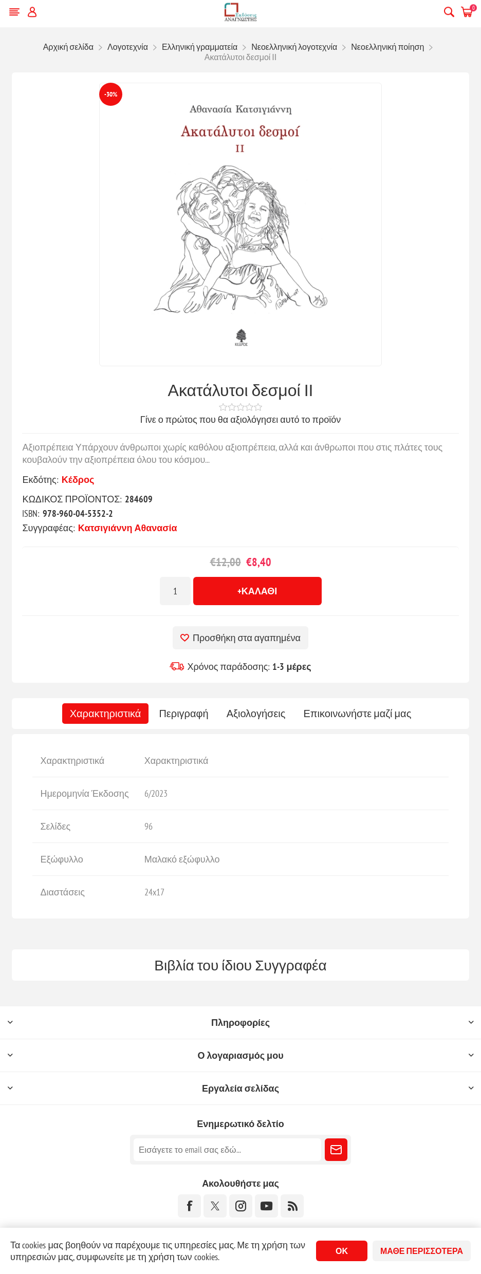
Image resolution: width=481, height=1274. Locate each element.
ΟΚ (342, 1251)
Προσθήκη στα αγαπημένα (247, 638)
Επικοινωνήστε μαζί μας (357, 713)
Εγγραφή (336, 1149)
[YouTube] (266, 1205)
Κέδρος (78, 479)
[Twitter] (215, 1205)
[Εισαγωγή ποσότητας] (175, 591)
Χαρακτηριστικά (105, 713)
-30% (110, 94)
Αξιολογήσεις (256, 713)
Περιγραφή (183, 713)
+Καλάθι (257, 591)
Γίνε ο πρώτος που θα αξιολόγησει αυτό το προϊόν (240, 419)
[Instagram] (240, 1205)
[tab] (105, 713)
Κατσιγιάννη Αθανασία (127, 528)
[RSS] (292, 1205)
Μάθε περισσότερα (421, 1251)
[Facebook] (189, 1205)
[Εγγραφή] (227, 1149)
